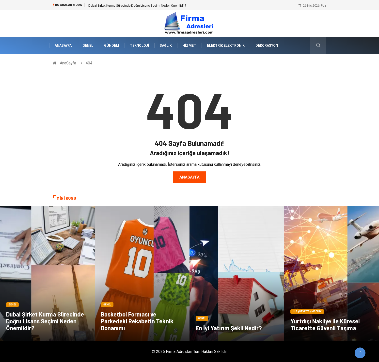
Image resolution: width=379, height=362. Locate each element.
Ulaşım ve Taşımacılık (307, 311)
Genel (87, 45)
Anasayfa (189, 177)
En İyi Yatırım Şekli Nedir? (229, 328)
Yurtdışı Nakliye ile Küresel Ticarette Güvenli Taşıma (325, 324)
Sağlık (166, 45)
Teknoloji (139, 45)
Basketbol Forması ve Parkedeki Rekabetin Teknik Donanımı (137, 321)
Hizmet (189, 45)
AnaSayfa (63, 45)
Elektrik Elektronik (226, 45)
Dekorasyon (266, 45)
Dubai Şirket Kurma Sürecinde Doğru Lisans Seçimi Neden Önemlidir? (137, 5)
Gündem (111, 45)
